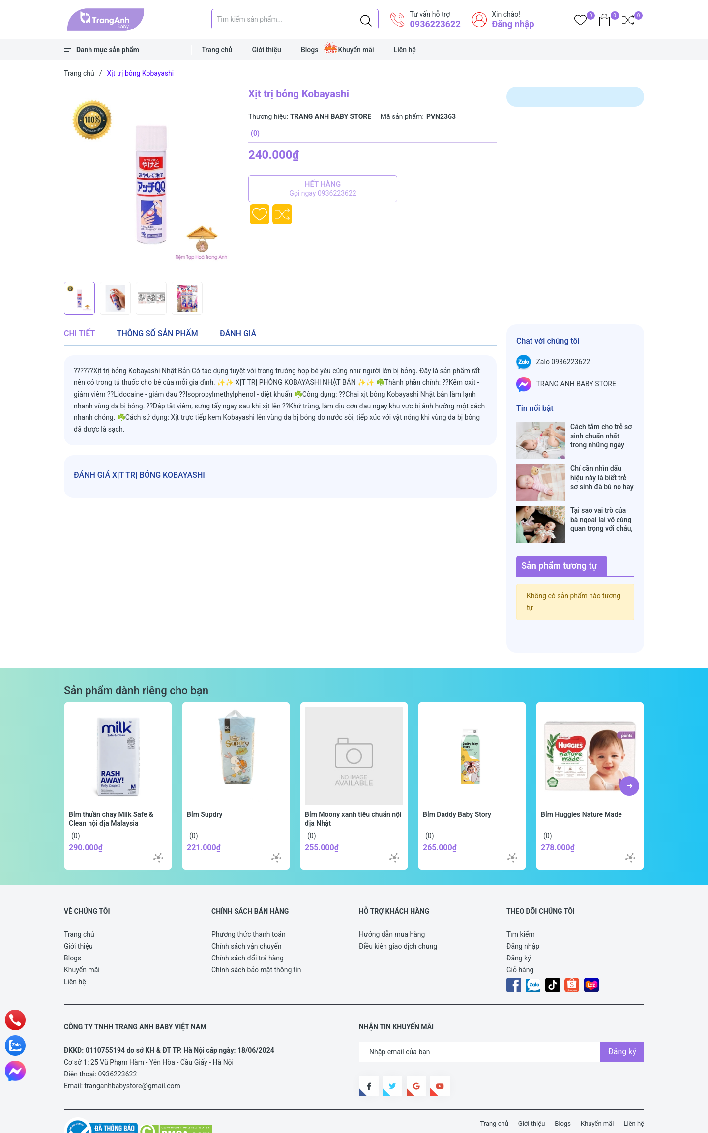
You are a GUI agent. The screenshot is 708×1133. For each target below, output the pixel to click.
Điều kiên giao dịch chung (398, 915)
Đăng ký (518, 927)
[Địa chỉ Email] (501, 1021)
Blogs (310, 50)
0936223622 (435, 24)
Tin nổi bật (535, 408)
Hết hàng (323, 189)
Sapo (245, 1119)
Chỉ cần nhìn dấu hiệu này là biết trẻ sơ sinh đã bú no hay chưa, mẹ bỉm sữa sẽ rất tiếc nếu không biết (602, 467)
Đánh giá (238, 333)
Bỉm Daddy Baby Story (457, 783)
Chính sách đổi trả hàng (247, 927)
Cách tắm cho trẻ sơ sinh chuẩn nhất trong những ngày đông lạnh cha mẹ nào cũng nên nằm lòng (601, 436)
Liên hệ (405, 50)
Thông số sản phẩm (157, 333)
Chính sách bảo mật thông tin (256, 939)
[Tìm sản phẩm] (295, 19)
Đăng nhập (513, 24)
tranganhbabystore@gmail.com (132, 1055)
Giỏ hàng (519, 939)
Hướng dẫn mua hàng (392, 903)
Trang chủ (217, 50)
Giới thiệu (266, 50)
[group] (151, 182)
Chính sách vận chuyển (246, 915)
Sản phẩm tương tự (559, 534)
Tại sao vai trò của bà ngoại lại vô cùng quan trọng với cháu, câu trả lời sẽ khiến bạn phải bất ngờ (601, 499)
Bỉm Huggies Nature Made (581, 783)
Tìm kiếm (520, 903)
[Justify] (366, 19)
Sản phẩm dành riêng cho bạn (136, 659)
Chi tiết (79, 333)
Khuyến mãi (356, 50)
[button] (629, 755)
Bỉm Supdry (205, 783)
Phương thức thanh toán (248, 903)
